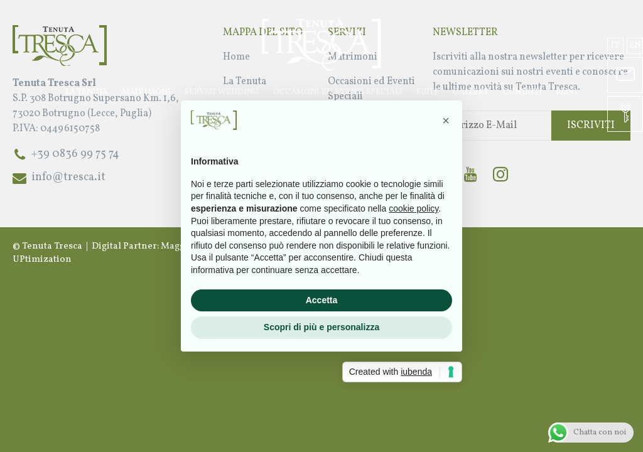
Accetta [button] (322, 300)
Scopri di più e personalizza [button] (321, 327)
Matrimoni (146, 92)
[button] (446, 120)
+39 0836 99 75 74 (75, 154)
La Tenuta (86, 92)
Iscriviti (591, 125)
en (635, 45)
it (615, 45)
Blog (567, 92)
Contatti (522, 92)
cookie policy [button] (413, 208)
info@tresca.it (68, 177)
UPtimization (42, 259)
